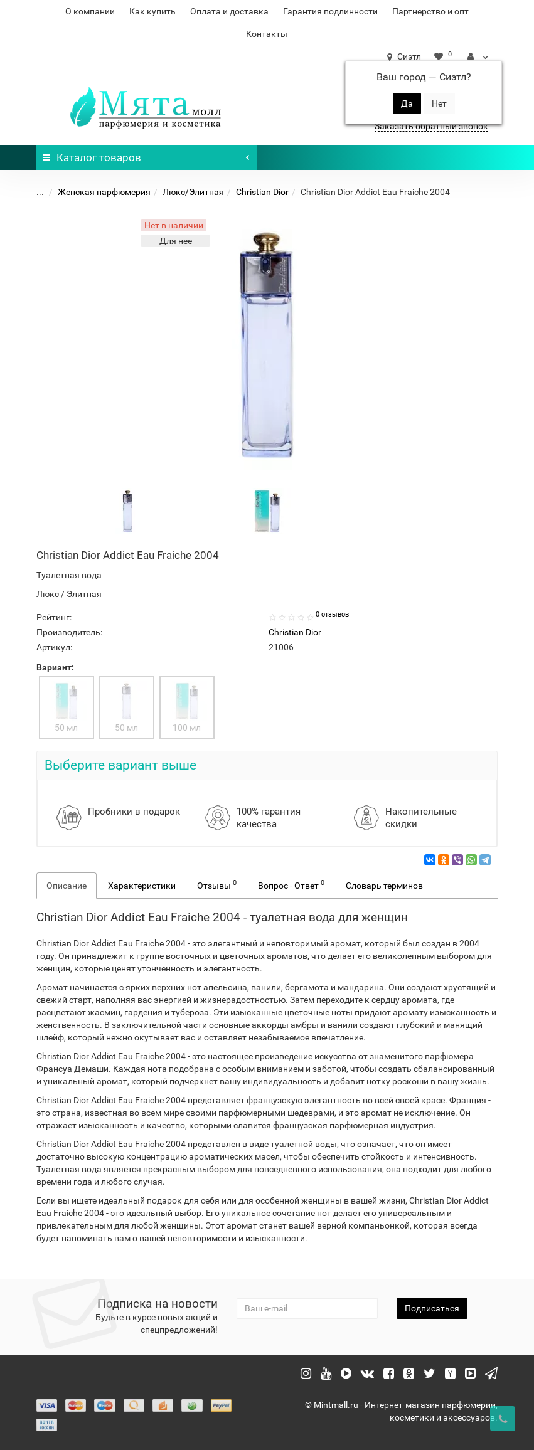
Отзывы (217, 884)
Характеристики (142, 886)
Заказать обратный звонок (431, 126)
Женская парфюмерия (104, 192)
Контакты (266, 34)
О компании (90, 11)
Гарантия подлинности (330, 11)
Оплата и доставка (229, 11)
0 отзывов (332, 614)
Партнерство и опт (430, 11)
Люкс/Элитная (193, 192)
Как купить (152, 11)
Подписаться (432, 1308)
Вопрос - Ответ (291, 884)
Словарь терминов (384, 886)
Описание (66, 886)
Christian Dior (262, 192)
